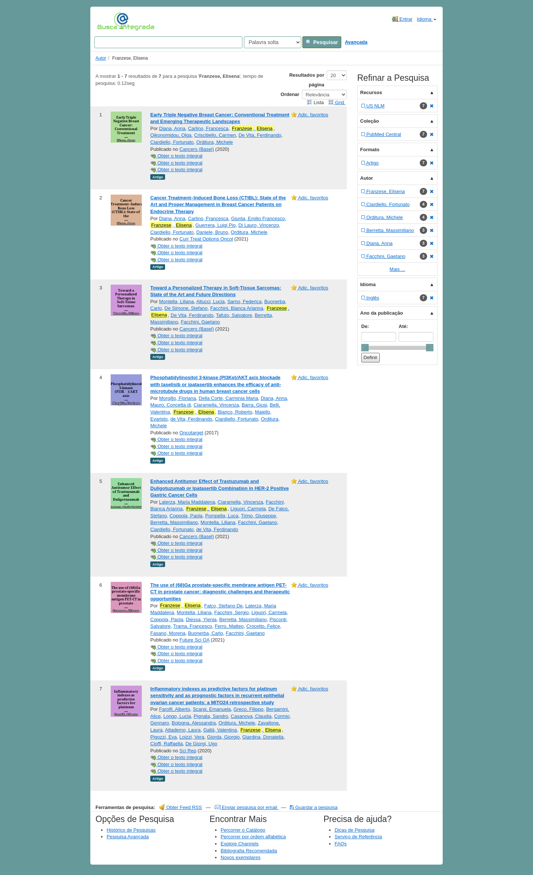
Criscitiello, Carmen (215, 135)
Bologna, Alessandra (194, 723)
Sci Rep (188, 750)
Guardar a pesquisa (314, 807)
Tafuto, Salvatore (234, 315)
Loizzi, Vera (192, 737)
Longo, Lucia (177, 716)
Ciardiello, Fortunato (172, 142)
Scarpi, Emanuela (212, 709)
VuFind (108, 21)
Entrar (402, 19)
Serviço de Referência (358, 836)
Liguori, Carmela (247, 508)
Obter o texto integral (176, 156)
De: (365, 326)
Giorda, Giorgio (223, 737)
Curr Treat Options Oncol (206, 239)
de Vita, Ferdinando (191, 419)
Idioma (426, 19)
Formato (369, 149)
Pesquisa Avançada (128, 836)
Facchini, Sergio (231, 612)
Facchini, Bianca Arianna (236, 308)
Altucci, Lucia (210, 301)
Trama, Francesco (192, 626)
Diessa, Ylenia (201, 619)
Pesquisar (322, 42)
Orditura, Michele (214, 142)
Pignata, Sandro (211, 716)
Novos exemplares (241, 857)
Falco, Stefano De (223, 606)
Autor (100, 58)
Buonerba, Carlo (205, 633)
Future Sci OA (194, 640)
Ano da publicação (381, 313)
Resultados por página (306, 79)
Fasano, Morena (167, 633)
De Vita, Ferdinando (259, 135)
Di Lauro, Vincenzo (258, 225)
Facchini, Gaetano (200, 322)
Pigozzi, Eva (163, 737)
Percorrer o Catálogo (243, 830)
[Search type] (272, 42)
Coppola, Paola (186, 515)
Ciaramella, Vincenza (216, 405)
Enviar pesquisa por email (247, 807)
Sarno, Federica (244, 301)
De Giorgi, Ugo (201, 743)
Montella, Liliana (176, 301)
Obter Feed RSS (180, 807)
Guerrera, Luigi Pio (215, 225)
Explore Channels (240, 843)
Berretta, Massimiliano (174, 522)
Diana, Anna (172, 128)
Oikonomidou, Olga (170, 135)
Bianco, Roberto (235, 412)
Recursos (371, 92)
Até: (403, 326)
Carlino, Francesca (208, 128)
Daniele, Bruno (212, 232)
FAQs (341, 843)
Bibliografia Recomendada (249, 851)
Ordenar (290, 94)
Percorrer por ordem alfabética (253, 836)
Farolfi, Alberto (174, 709)
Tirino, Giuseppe (258, 515)
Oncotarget (191, 432)
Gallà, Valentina (220, 730)
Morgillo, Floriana (177, 398)
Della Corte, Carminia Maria (228, 398)
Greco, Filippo (249, 709)
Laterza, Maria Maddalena (187, 502)
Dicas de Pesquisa (355, 830)
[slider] (365, 347)
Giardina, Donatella (263, 737)
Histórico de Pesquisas (131, 830)
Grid (337, 102)
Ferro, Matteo (229, 626)
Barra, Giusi (254, 405)
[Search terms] (168, 42)
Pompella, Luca (221, 515)
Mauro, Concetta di (170, 405)
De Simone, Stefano (185, 308)
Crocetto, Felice (263, 626)
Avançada (356, 42)
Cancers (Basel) (197, 149)
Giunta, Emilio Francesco (258, 218)
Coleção (369, 121)
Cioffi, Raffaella (166, 743)
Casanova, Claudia (251, 716)
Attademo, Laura (183, 730)
